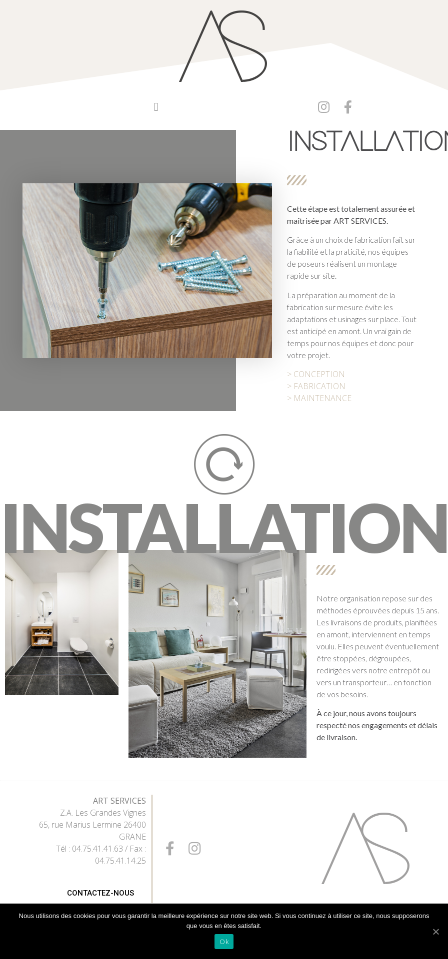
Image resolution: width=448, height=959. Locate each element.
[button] (156, 107)
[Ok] (435, 932)
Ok (224, 941)
